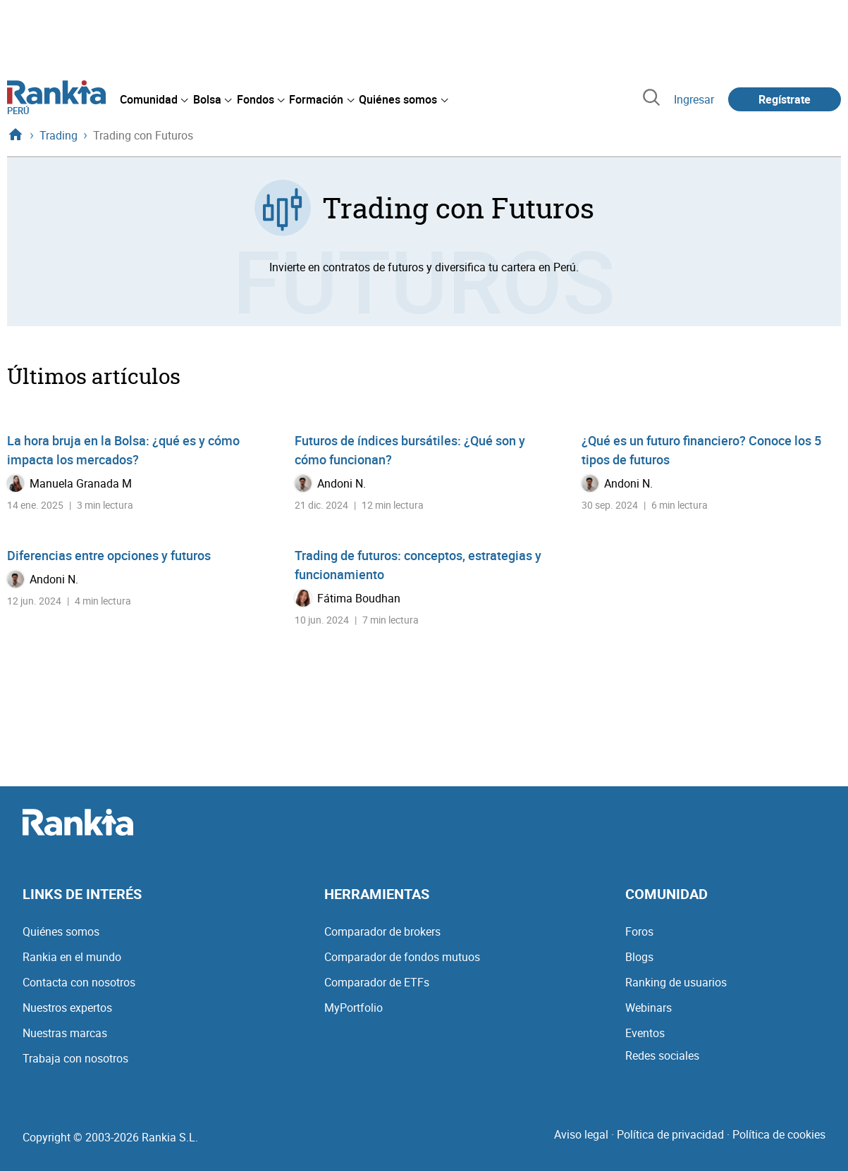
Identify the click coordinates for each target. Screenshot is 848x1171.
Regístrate (784, 99)
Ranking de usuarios (676, 982)
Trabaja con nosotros (75, 1058)
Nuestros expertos (67, 1007)
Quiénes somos (61, 931)
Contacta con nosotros (79, 982)
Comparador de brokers (382, 931)
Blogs (639, 957)
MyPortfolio (353, 1007)
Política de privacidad (670, 1134)
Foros (639, 931)
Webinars (648, 1007)
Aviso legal (581, 1134)
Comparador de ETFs (376, 982)
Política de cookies (778, 1134)
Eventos (645, 1033)
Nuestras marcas (65, 1033)
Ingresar (694, 99)
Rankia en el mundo (72, 957)
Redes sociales (662, 1055)
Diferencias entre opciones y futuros (109, 555)
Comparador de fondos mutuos (402, 957)
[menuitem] (153, 99)
